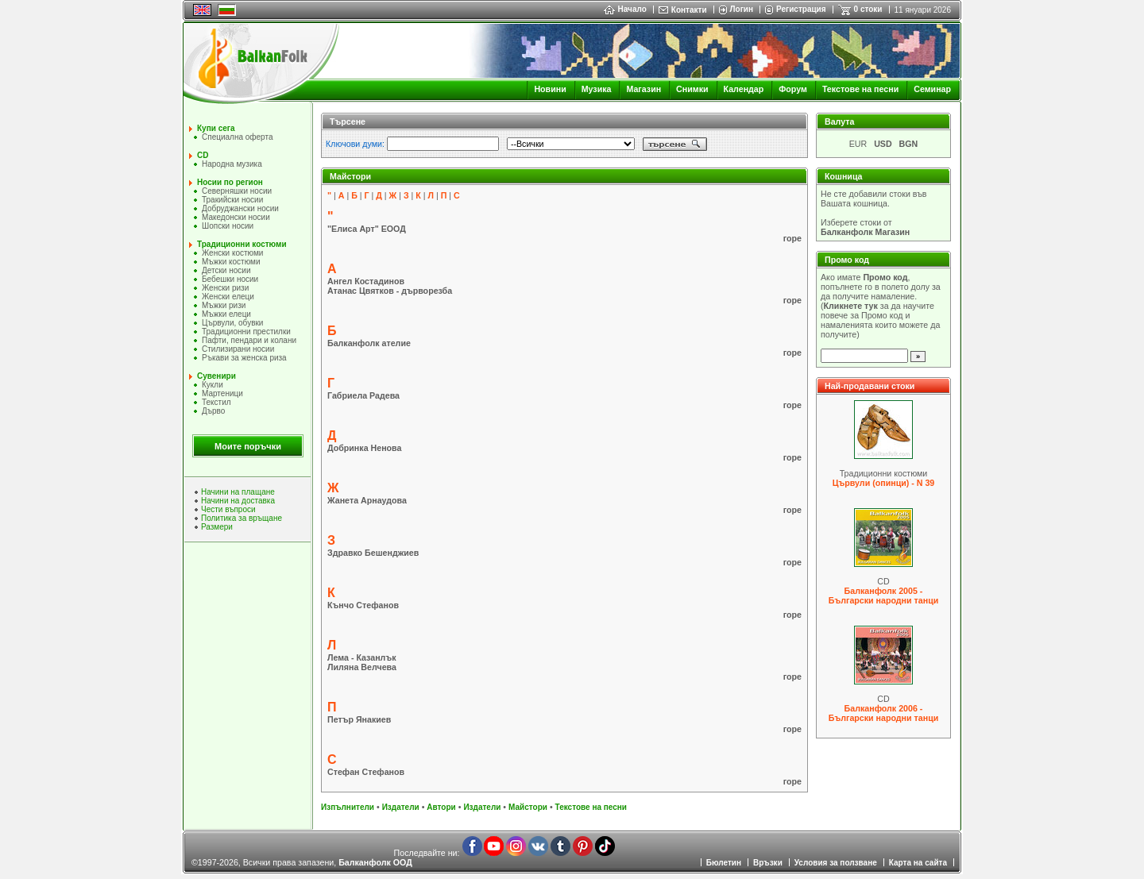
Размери (217, 526)
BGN (908, 143)
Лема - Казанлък (361, 657)
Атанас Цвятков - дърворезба (389, 290)
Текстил (216, 402)
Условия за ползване (835, 862)
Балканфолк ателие (369, 343)
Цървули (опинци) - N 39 (884, 483)
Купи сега (215, 128)
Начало (625, 9)
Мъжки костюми (231, 261)
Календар (744, 89)
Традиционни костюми (242, 244)
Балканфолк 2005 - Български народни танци (883, 595)
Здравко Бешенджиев (373, 552)
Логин (741, 9)
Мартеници (222, 393)
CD (202, 155)
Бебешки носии (230, 279)
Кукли (212, 384)
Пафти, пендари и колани (249, 340)
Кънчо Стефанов (363, 605)
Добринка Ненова (364, 448)
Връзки (768, 862)
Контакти (689, 10)
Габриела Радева (363, 395)
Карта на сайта (918, 862)
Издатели (400, 807)
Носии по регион (230, 182)
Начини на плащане (238, 492)
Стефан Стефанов (365, 772)
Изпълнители (347, 807)
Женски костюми (232, 253)
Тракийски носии (232, 199)
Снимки (692, 89)
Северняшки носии (237, 191)
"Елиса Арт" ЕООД (366, 228)
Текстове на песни (860, 89)
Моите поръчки (247, 446)
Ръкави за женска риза (244, 357)
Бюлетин (723, 862)
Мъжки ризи (223, 305)
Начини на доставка (238, 500)
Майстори (527, 807)
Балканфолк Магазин (865, 232)
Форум (793, 89)
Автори (441, 807)
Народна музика (232, 164)
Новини (550, 89)
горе (792, 238)
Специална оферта (237, 137)
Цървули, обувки (232, 322)
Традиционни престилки (246, 331)
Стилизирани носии (238, 349)
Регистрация (801, 9)
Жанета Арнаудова (367, 500)
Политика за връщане (241, 518)
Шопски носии (227, 226)
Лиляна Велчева (361, 667)
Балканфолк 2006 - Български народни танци (883, 713)
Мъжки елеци (226, 314)
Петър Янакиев (359, 719)
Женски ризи (225, 287)
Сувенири (216, 376)
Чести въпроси (228, 509)
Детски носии (226, 270)
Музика (597, 89)
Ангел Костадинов (365, 281)
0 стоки (868, 9)
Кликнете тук (851, 305)
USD (883, 143)
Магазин (643, 89)
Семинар (932, 89)
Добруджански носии (240, 208)
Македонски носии (236, 217)
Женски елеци (228, 296)
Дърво (213, 411)
